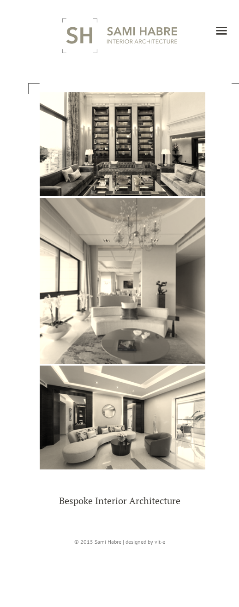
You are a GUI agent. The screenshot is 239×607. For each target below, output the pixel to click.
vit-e (160, 541)
